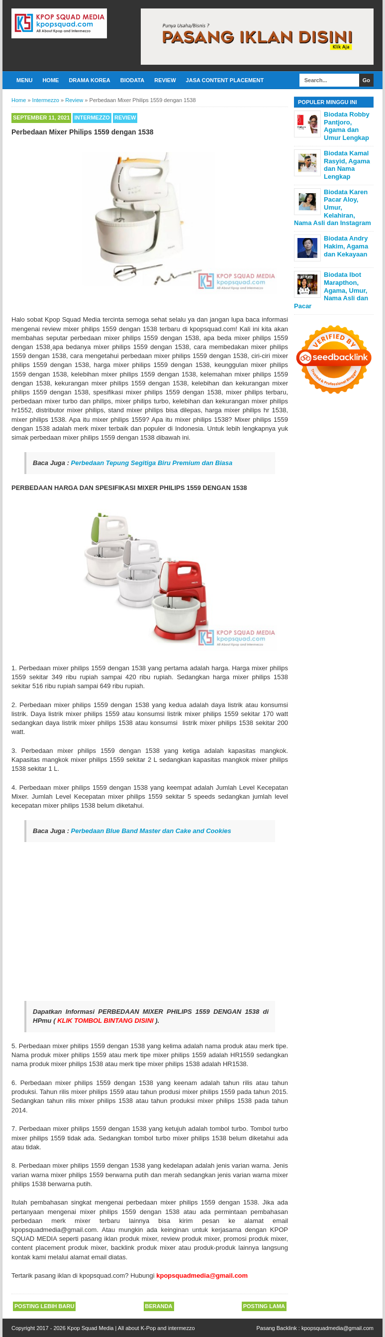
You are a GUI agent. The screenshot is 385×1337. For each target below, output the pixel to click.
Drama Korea (89, 80)
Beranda (159, 1306)
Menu (24, 80)
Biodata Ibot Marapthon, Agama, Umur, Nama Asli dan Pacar (331, 290)
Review (165, 80)
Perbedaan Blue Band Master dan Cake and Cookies (151, 831)
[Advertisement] (149, 921)
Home (50, 80)
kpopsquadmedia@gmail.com (337, 1328)
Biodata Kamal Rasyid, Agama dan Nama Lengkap (347, 164)
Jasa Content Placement (225, 80)
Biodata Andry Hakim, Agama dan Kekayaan (346, 246)
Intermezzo (92, 118)
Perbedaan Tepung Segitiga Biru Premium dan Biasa (152, 463)
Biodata (132, 80)
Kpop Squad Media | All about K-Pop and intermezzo (131, 1328)
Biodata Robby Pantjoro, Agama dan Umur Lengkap (347, 126)
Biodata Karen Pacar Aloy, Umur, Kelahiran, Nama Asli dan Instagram (332, 207)
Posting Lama (264, 1306)
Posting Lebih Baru (44, 1306)
